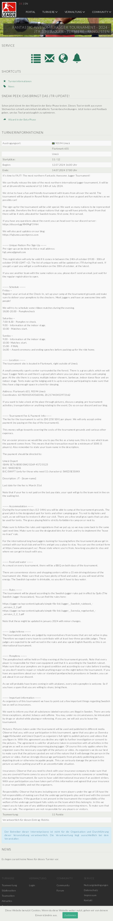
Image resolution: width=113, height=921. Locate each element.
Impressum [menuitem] (90, 895)
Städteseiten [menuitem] (9, 890)
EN (26, 3)
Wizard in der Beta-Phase (20, 119)
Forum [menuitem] (60, 890)
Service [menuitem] (89, 878)
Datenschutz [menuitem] (91, 890)
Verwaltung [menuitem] (75, 11)
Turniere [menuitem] (50, 11)
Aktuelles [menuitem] (7, 900)
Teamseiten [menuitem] (8, 895)
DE (21, 3)
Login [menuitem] (32, 885)
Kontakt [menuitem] (88, 900)
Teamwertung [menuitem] (9, 885)
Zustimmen (70, 915)
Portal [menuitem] (30, 11)
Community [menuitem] (101, 11)
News (9, 86)
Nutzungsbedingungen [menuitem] (96, 885)
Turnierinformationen (18, 81)
